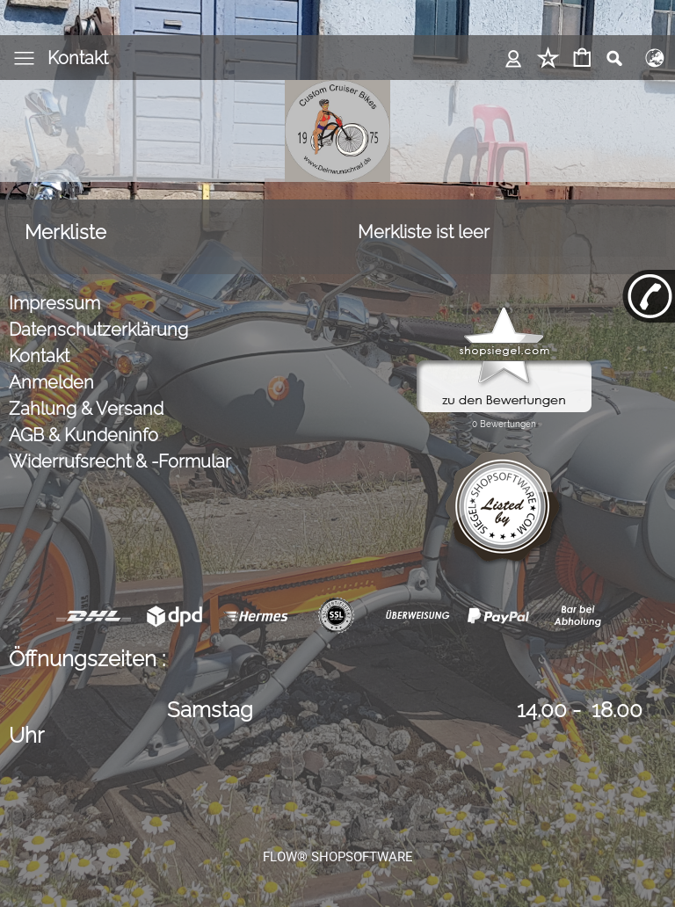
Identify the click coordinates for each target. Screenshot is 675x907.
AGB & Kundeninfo (83, 435)
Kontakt (77, 58)
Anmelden (51, 382)
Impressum (54, 303)
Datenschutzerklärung (98, 329)
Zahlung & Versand (86, 408)
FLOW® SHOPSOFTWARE (338, 857)
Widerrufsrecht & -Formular (120, 461)
